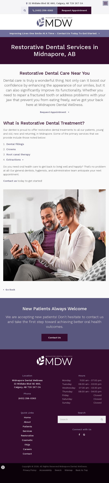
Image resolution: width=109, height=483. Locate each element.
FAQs (27, 444)
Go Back (10, 289)
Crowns (11, 149)
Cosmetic (27, 440)
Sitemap (69, 470)
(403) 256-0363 (27, 398)
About (27, 422)
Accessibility (46, 470)
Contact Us (54, 337)
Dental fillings (15, 144)
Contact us (10, 180)
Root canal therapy (18, 154)
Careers (27, 449)
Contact (27, 453)
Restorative (27, 435)
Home (27, 417)
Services (27, 431)
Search (58, 470)
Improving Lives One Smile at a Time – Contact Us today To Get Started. (53, 33)
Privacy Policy (29, 470)
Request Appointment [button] (74, 10)
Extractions (13, 159)
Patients (27, 426)
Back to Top (82, 470)
